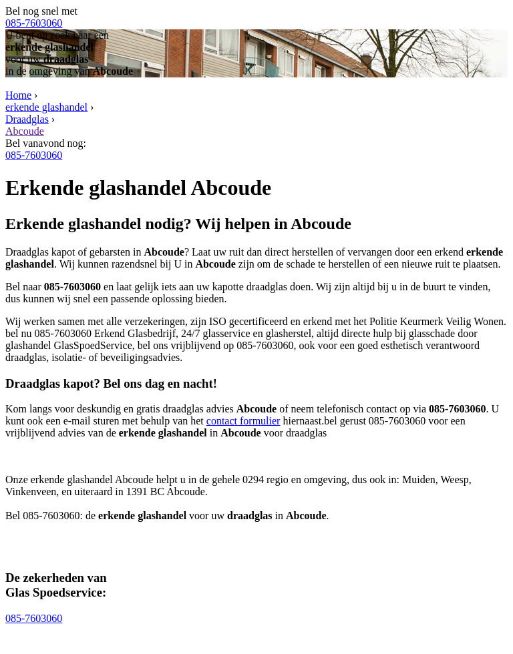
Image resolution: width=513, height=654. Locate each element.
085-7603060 (33, 23)
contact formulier (243, 420)
